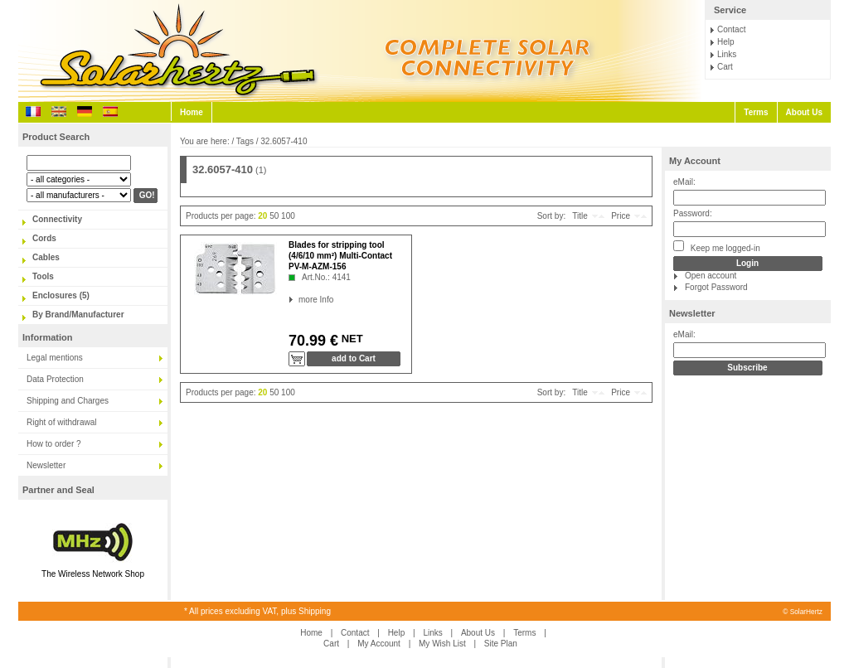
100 (288, 215)
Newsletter (46, 465)
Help (726, 41)
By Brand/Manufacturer (78, 314)
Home (191, 112)
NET (350, 338)
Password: (692, 213)
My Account (694, 161)
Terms (756, 112)
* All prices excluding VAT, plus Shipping (257, 611)
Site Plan (500, 643)
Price (620, 215)
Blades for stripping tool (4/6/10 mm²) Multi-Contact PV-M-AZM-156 (340, 255)
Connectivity (57, 219)
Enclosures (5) (61, 295)
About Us (804, 112)
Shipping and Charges (68, 400)
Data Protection (55, 379)
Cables (46, 257)
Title (580, 215)
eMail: (684, 181)
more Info (298, 299)
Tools (43, 276)
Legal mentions (55, 357)
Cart (725, 66)
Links (726, 54)
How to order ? (54, 443)
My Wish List (442, 643)
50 (274, 215)
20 (262, 215)
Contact (731, 29)
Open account (710, 275)
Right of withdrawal (61, 422)
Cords (44, 238)
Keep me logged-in (716, 246)
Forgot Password (716, 287)
